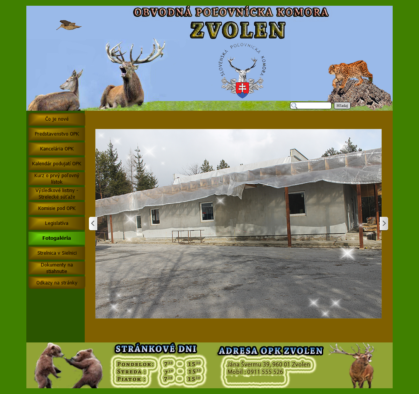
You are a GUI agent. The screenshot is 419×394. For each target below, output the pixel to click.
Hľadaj (342, 105)
